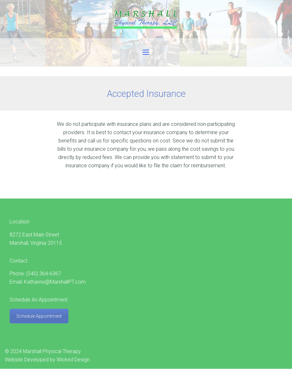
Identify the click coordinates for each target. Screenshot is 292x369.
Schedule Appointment (39, 316)
